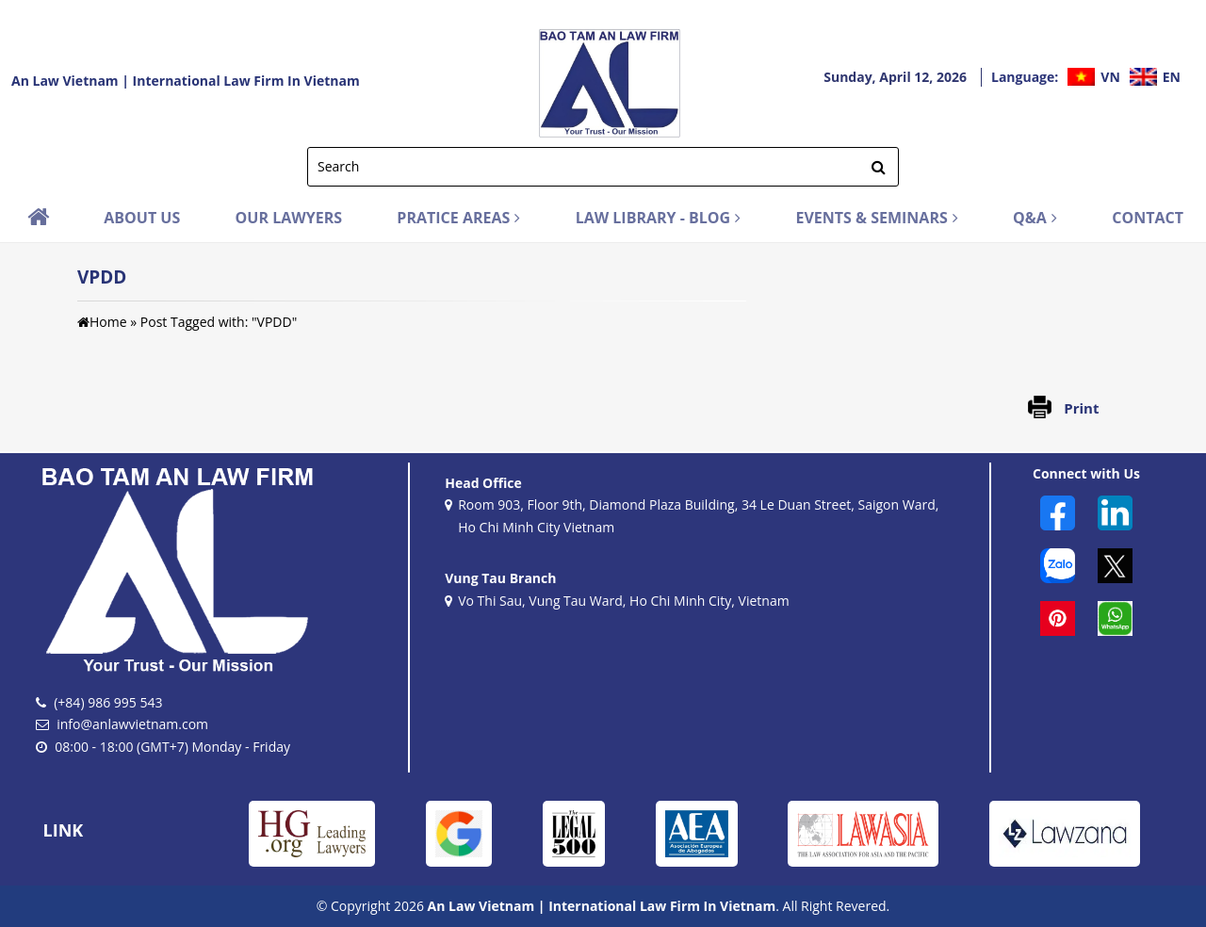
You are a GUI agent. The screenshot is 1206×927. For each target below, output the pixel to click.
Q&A (1035, 217)
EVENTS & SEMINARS (876, 217)
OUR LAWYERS (289, 217)
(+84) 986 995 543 (108, 702)
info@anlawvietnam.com (132, 724)
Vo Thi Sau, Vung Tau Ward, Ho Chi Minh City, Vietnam (617, 602)
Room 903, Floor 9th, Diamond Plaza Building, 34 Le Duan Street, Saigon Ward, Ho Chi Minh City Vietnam (691, 517)
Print (1081, 407)
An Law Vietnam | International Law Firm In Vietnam (185, 80)
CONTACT (1147, 217)
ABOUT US (142, 217)
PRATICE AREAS (458, 217)
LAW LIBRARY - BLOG (659, 217)
